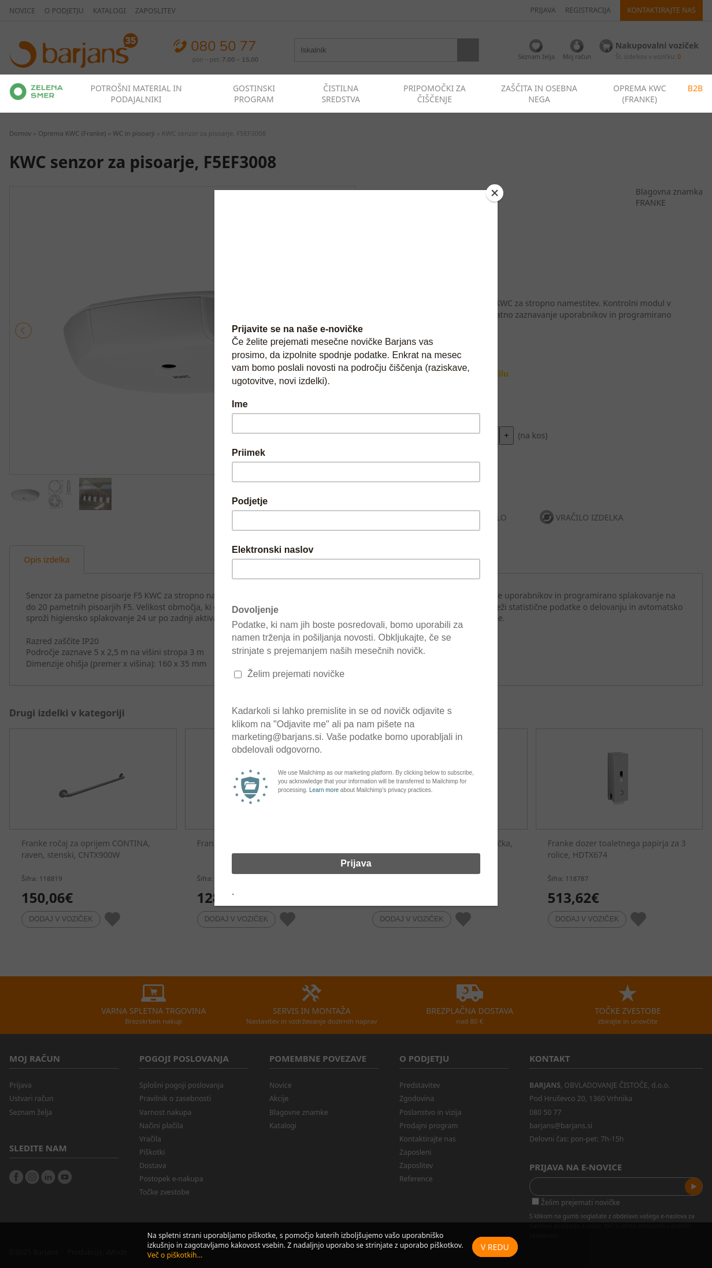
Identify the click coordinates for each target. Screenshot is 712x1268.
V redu (495, 1246)
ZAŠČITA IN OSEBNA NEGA (539, 94)
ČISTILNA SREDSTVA (340, 94)
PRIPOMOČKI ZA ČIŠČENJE (434, 94)
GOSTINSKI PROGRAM (254, 94)
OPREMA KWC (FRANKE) (639, 94)
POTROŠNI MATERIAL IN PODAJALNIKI (135, 94)
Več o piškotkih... (175, 1255)
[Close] (494, 193)
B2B (695, 88)
